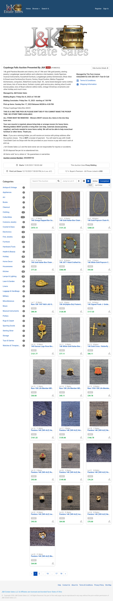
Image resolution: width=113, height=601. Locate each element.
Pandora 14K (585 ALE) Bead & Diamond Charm (78, 471)
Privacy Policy (99, 585)
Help (59, 585)
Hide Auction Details (100, 68)
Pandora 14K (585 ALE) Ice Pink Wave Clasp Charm (79, 513)
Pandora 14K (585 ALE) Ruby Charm (45, 471)
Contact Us (66, 585)
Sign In (106, 9)
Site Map (108, 585)
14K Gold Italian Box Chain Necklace (73, 219)
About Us (75, 585)
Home (28, 9)
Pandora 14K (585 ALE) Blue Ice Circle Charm (49, 555)
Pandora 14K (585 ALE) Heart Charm (45, 429)
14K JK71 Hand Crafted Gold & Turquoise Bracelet (79, 261)
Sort (90, 185)
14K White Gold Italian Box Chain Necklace (76, 345)
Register (98, 9)
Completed (104, 181)
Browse (36, 9)
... (43, 574)
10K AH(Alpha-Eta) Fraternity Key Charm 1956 (77, 303)
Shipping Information (87, 84)
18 (61, 574)
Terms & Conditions (86, 80)
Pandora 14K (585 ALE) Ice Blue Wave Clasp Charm (51, 513)
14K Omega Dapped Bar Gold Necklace (46, 219)
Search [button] (46, 8)
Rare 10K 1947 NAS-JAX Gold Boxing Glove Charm (51, 303)
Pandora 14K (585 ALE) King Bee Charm (75, 429)
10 (48, 574)
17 (56, 574)
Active (95, 181)
